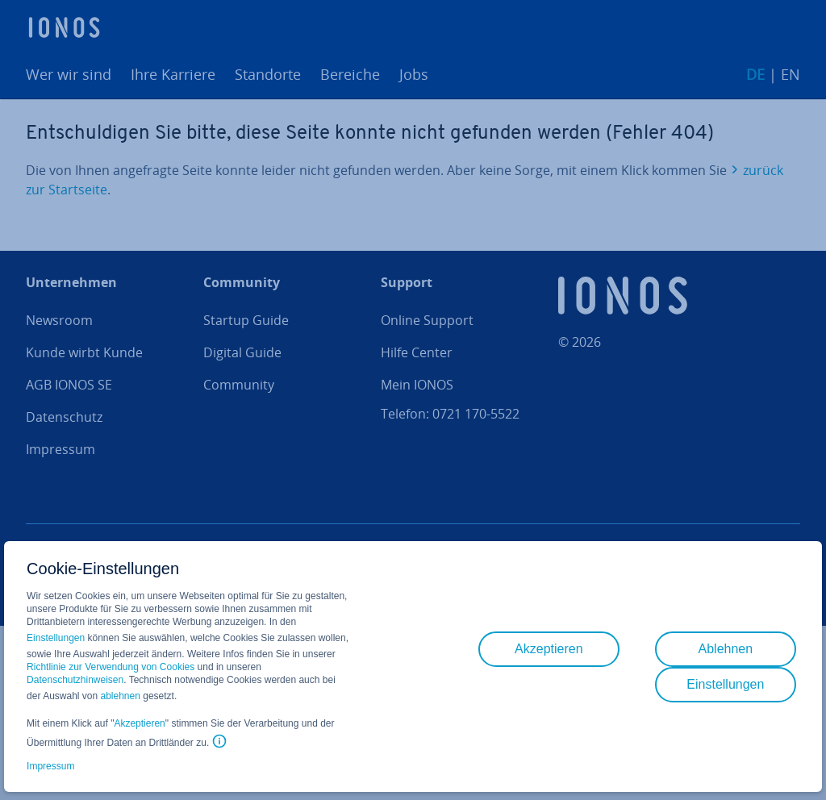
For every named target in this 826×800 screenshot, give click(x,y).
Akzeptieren (139, 723)
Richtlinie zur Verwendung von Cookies (110, 667)
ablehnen (120, 696)
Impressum (50, 766)
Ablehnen (726, 649)
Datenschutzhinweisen (75, 679)
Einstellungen (56, 638)
